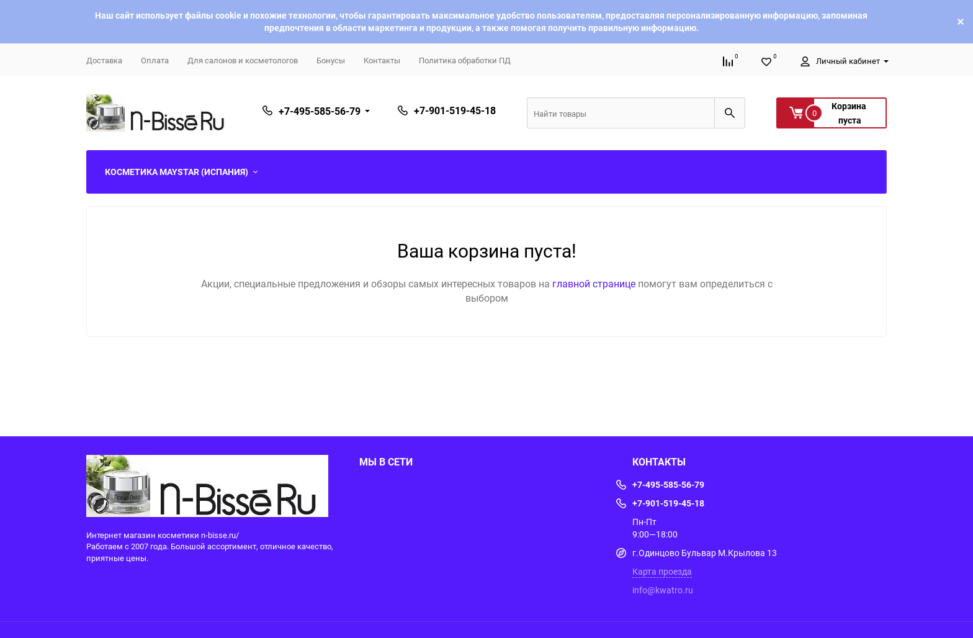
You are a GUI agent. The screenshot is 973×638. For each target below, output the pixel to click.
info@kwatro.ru (662, 590)
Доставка (104, 60)
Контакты (382, 60)
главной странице (595, 283)
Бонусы (330, 60)
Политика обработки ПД (465, 60)
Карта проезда (662, 571)
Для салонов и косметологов (242, 60)
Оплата (155, 60)
